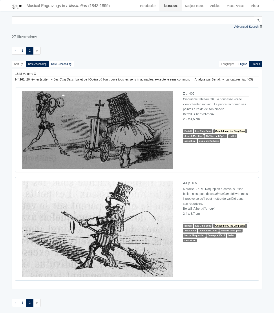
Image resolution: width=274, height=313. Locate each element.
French (256, 64)
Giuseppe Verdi (216, 235)
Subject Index (194, 5)
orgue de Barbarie (209, 141)
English (242, 64)
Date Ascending (37, 64)
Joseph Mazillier (193, 136)
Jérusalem (190, 230)
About (255, 5)
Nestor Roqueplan (194, 235)
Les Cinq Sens (203, 131)
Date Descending (61, 64)
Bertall (188, 131)
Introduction (148, 5)
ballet (233, 136)
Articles (215, 5)
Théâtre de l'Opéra (216, 136)
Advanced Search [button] (246, 26)
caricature (189, 141)
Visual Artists (236, 5)
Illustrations (170, 5)
